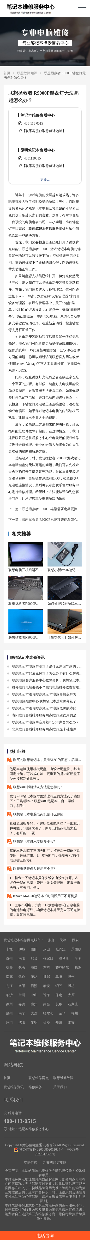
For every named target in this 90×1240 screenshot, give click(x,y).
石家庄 (73, 1004)
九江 (9, 986)
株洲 (78, 967)
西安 (75, 940)
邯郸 (46, 977)
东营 (46, 967)
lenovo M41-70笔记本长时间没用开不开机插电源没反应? (45, 896)
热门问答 (17, 751)
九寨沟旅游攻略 (54, 1162)
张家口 (48, 958)
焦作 (21, 977)
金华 (62, 1013)
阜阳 (58, 977)
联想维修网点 (39, 1078)
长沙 (46, 1022)
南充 (9, 977)
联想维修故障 (63, 1078)
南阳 (21, 958)
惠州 (34, 1004)
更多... (45, 179)
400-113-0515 (33, 123)
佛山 (50, 940)
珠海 (46, 995)
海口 (34, 967)
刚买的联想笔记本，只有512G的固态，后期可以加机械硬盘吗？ (45, 760)
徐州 (9, 1004)
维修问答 (35, 1087)
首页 (7, 73)
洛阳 (21, 986)
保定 (58, 995)
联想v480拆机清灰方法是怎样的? (34, 787)
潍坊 (71, 986)
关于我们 (60, 1087)
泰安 (46, 986)
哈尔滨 (48, 1013)
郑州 (58, 1022)
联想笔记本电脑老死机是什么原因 (35, 814)
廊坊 (34, 977)
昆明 (34, 1022)
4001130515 (32, 158)
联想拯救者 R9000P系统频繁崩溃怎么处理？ (54, 519)
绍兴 (58, 986)
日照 (34, 986)
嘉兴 (21, 1004)
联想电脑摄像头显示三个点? (31, 869)
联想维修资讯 (14, 1087)
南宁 (21, 1013)
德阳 (34, 949)
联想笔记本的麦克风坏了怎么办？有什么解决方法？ (48, 673)
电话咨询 (45, 1235)
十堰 (9, 949)
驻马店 (64, 958)
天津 (63, 940)
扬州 (71, 977)
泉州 (9, 1013)
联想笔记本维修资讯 (27, 657)
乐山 (46, 949)
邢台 (34, 958)
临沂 (9, 995)
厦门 (9, 1022)
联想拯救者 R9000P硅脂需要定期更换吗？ (53, 509)
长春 (58, 1004)
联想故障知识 (27, 73)
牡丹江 (60, 949)
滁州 (9, 958)
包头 (21, 967)
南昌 (46, 1004)
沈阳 (21, 1022)
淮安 (71, 1022)
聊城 (21, 949)
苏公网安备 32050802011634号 (39, 1149)
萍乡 (78, 958)
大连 (34, 1013)
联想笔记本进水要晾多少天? (31, 841)
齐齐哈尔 (62, 967)
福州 (74, 1013)
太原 (71, 995)
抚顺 (9, 967)
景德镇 (76, 949)
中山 (34, 995)
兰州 (21, 995)
